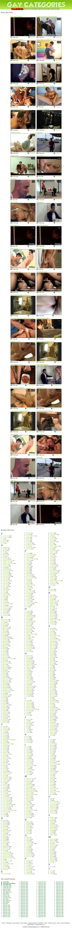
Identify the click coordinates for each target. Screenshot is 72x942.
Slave (51, 674)
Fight (27, 572)
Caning (4, 731)
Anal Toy (4, 585)
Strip (51, 715)
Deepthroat (5, 830)
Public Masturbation (55, 580)
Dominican (5, 849)
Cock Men (6, 882)
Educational (5, 874)
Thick (51, 757)
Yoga (51, 872)
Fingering (28, 575)
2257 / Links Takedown (63, 923)
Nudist (28, 832)
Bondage (4, 696)
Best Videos (16, 923)
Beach (4, 650)
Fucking (28, 603)
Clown (4, 765)
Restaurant (53, 605)
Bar (3, 635)
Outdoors (28, 855)
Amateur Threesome (8, 563)
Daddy (4, 822)
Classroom (5, 758)
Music (27, 817)
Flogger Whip (29, 585)
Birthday (4, 671)
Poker (51, 557)
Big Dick (4, 668)
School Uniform (54, 635)
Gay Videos (6, 893)
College (4, 771)
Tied (51, 768)
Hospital (28, 683)
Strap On (52, 712)
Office (27, 839)
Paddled (28, 861)
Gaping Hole (29, 616)
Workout (52, 858)
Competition (5, 777)
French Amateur (30, 602)
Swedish (52, 729)
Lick (27, 758)
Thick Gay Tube (7, 886)
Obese (28, 837)
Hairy (27, 658)
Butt (3, 718)
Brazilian (4, 707)
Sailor (51, 628)
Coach (4, 768)
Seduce (52, 641)
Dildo (3, 839)
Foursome (29, 599)
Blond (4, 683)
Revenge (52, 608)
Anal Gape (5, 577)
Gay (27, 619)
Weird (51, 848)
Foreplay (28, 596)
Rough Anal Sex (54, 619)
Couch (4, 785)
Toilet (51, 775)
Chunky (4, 751)
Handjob (28, 663)
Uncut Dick (53, 804)
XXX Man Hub (7, 885)
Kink (27, 736)
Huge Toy (28, 689)
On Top (28, 845)
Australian (5, 615)
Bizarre (4, 674)
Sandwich (52, 629)
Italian (27, 715)
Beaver (4, 654)
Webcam (52, 845)
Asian (4, 602)
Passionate (29, 869)
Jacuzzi (28, 719)
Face (27, 553)
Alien (3, 556)
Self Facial (53, 642)
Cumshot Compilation (8, 810)
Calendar (5, 728)
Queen (51, 589)
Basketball (5, 642)
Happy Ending (30, 664)
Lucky (27, 774)
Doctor (4, 845)
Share (51, 653)
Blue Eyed (5, 692)
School (52, 634)
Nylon (27, 833)
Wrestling (52, 861)
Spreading (52, 700)
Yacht (51, 871)
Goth (27, 638)
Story (51, 706)
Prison (51, 575)
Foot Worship (29, 592)
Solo (51, 689)
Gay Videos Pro (7, 892)
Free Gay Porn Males (9, 883)
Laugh (28, 752)
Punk (51, 585)
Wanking (52, 839)
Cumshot (4, 809)
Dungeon (5, 868)
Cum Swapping (6, 806)
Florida (28, 586)
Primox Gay (6, 895)
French (28, 601)
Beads (4, 651)
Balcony (4, 624)
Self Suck (52, 647)
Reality (52, 599)
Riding (51, 611)
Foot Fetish (29, 590)
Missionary (29, 804)
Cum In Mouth (6, 801)
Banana (4, 632)
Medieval (28, 797)
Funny (28, 605)
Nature (28, 822)
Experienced (29, 547)
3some (4, 540)
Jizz (27, 728)
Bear (3, 653)
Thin (51, 758)
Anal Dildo (5, 572)
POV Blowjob (53, 572)
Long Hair (28, 770)
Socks (51, 686)
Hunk (27, 694)
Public (51, 579)
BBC (3, 647)
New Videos (24, 923)
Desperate (5, 835)
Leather (28, 755)
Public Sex (53, 582)
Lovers (28, 772)
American (5, 564)
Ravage (52, 598)
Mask (27, 783)
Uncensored (53, 801)
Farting (28, 563)
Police (51, 559)
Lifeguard (28, 759)
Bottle (4, 702)
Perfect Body (53, 534)
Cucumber (5, 794)
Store (51, 705)
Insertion (28, 705)
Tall (51, 742)
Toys (51, 784)
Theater (52, 755)
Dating (4, 829)
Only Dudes (6, 902)
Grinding (28, 642)
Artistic (4, 601)
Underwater (53, 806)
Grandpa (28, 640)
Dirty (3, 840)
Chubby (4, 749)
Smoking (52, 681)
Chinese (4, 746)
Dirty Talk (5, 842)
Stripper (52, 716)
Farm (27, 562)
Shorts (51, 663)
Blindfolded (5, 681)
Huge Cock (29, 686)
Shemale (52, 657)
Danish (4, 824)
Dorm (3, 850)
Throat (51, 762)
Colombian (5, 774)
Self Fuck (52, 645)
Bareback (5, 637)
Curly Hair (5, 811)
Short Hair (52, 661)
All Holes (4, 557)
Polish (51, 560)
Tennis (51, 752)
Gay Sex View (6, 889)
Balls (3, 631)
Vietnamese (53, 829)
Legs (27, 757)
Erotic (27, 540)
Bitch (3, 673)
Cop (3, 783)
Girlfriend (28, 627)
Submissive (53, 723)
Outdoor (28, 853)
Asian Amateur (6, 603)
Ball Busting (5, 627)
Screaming (53, 638)
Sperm (51, 696)
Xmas (51, 866)
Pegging (28, 872)
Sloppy (52, 677)
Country (4, 787)
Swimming (52, 731)
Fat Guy (28, 566)
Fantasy (28, 560)
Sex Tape (52, 651)
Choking (4, 748)
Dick (3, 837)
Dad (3, 820)
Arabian (4, 593)
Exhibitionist (29, 544)
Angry (4, 588)
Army (3, 598)
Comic (4, 775)
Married (28, 781)
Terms (45, 923)
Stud (51, 719)
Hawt (27, 670)
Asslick (4, 611)
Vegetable (52, 824)
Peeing (28, 871)
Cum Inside (5, 803)
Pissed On (52, 551)
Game (28, 614)
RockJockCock (57, 315)
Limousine (29, 761)
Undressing (53, 809)
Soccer (52, 684)
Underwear (53, 807)
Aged (3, 553)
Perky (51, 536)
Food (27, 589)
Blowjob (4, 687)
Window (52, 855)
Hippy (27, 674)
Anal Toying (5, 586)
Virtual (51, 833)
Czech (4, 816)
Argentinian (5, 595)
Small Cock (53, 680)
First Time (29, 576)
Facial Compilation (31, 559)
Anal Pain (5, 582)
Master (28, 787)
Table (51, 739)
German (28, 624)
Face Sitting (29, 556)
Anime (4, 590)
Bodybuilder (5, 694)
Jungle (28, 732)
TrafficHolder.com (40, 924)
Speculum (52, 694)
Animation (5, 589)
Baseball (4, 640)
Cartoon (4, 733)
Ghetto (28, 625)
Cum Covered (6, 797)
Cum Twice (5, 807)
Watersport (53, 842)
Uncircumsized (54, 803)
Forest (28, 598)
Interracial (29, 707)
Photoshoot (53, 541)
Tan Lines (52, 744)
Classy (4, 759)
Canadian (5, 729)
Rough (51, 618)
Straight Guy (53, 709)
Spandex (52, 690)
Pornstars (40, 923)
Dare (3, 826)
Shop (51, 660)
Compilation (5, 778)
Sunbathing (53, 726)
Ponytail (52, 562)
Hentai (28, 673)
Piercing (52, 547)
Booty (4, 699)
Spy (51, 703)
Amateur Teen (6, 562)
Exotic (28, 546)
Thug (51, 765)
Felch (27, 569)
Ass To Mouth (6, 606)
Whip (51, 850)
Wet (51, 849)
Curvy (4, 813)
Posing (52, 567)
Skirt (51, 671)
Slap (51, 673)
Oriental (28, 852)
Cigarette (5, 752)
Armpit (4, 596)
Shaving (52, 655)
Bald (3, 625)
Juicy (27, 731)
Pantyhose (29, 866)
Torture (52, 781)
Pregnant (52, 573)
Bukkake (4, 712)
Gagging (28, 612)
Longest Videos (32, 923)
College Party (6, 772)
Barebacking (5, 638)
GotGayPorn (58, 37)
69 (3, 543)
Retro (51, 606)
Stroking (52, 718)
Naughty (28, 823)
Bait (3, 622)
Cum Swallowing (7, 804)
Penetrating (29, 874)
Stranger (52, 710)
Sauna (51, 632)
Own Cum (29, 856)
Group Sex (29, 648)
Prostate (52, 577)
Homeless (29, 680)
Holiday (28, 677)
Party (27, 868)
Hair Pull (28, 655)
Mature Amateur (30, 794)
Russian (52, 624)
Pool (51, 563)
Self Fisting (53, 644)
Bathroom (5, 645)
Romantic (52, 616)
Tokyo (51, 777)
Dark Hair (5, 827)
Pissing (52, 553)
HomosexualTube (30, 385)
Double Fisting (6, 855)
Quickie (52, 590)
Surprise (52, 728)
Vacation (52, 817)
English (28, 538)
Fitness (28, 582)
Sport (51, 699)
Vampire (52, 822)
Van (51, 823)
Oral (27, 848)
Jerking (28, 725)
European (28, 543)
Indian (28, 700)
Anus (3, 592)
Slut (51, 679)
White (51, 852)
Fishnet (28, 579)
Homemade (29, 681)
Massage (28, 784)
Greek (28, 641)
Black (3, 676)
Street (51, 713)
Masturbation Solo (31, 791)
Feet (27, 567)
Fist (27, 580)
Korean (28, 742)
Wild (51, 853)
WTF (51, 862)
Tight (51, 770)
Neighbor (28, 824)
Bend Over (5, 661)
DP (3, 859)
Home (27, 679)
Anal (3, 567)
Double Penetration (7, 858)
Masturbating (29, 790)
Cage (3, 726)
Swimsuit (52, 732)
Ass (3, 605)
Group (28, 645)
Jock (27, 729)
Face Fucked (29, 554)
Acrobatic (5, 547)
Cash (3, 735)
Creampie (5, 791)
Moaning (28, 806)
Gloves (28, 632)
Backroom (5, 619)
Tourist (51, 783)
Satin (51, 631)
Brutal (4, 710)
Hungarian (29, 693)
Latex (27, 748)
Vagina (51, 820)
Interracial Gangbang (32, 709)
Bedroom (5, 657)
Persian (52, 537)
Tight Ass (52, 771)
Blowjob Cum (6, 689)
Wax (51, 843)
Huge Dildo (29, 687)
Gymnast (28, 651)
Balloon (4, 629)
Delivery (4, 832)
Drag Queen (5, 861)
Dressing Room (6, 863)
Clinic (3, 762)
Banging (4, 634)
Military (28, 800)
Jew (27, 726)
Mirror (27, 803)
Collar (4, 770)
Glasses (28, 629)
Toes (51, 774)
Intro (27, 712)
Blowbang (5, 686)
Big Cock (4, 667)
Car (3, 732)
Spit (51, 697)
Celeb (4, 741)
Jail (27, 720)
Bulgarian (5, 713)
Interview (28, 710)
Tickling (52, 767)
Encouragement (30, 536)
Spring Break (53, 702)
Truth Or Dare (53, 791)
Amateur (4, 559)
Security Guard (54, 640)
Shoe (51, 658)
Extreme (28, 549)
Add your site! (6, 906)
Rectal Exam (53, 601)
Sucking (52, 725)
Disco (4, 843)
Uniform (52, 810)
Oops (27, 846)
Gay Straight (29, 621)
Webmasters (30, 924)
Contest (4, 781)
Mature (28, 793)
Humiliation (29, 690)
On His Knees (30, 843)
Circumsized (5, 754)
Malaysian (29, 780)
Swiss (51, 735)
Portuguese (53, 566)
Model (28, 807)
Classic (4, 757)
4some (4, 541)
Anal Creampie (6, 570)
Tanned (52, 745)
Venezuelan (53, 826)
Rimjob (52, 612)
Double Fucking (6, 856)
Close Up (5, 764)
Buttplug (4, 722)
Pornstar (52, 564)
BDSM (4, 648)
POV (51, 569)
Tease (51, 749)
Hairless (28, 657)
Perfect (52, 533)
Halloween (29, 660)
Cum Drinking (6, 798)
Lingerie (28, 762)
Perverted (52, 538)
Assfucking (5, 608)
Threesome (53, 761)
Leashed (28, 754)
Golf (27, 635)
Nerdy (27, 826)
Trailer (51, 785)
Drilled (4, 865)
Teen (51, 751)
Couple (4, 788)
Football (28, 593)
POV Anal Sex (54, 570)
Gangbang (29, 615)
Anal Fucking (6, 576)
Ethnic (28, 541)
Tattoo (51, 746)
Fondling (28, 588)
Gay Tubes (6, 899)
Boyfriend (5, 705)
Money (28, 809)
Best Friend (5, 663)
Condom (4, 780)
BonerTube (32, 37)
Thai (51, 754)
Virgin (51, 832)
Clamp (4, 755)
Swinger (52, 733)
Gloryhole (28, 631)
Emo (27, 534)
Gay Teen (28, 622)
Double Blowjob (6, 853)
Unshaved (52, 813)
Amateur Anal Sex (7, 560)
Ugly (51, 798)
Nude (27, 830)
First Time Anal (30, 577)
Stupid (51, 722)
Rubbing (52, 622)
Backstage (5, 621)
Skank (51, 668)
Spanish (52, 692)
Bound (4, 703)
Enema (28, 537)
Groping (28, 644)
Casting (4, 736)
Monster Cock (30, 810)
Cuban (4, 793)
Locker (28, 767)
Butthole (4, 720)
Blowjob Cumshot (7, 690)
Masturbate (29, 788)
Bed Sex (4, 655)
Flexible (28, 583)
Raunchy (52, 596)
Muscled (28, 816)
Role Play (52, 615)
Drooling (4, 866)
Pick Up (52, 544)
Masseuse (29, 785)
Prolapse (52, 576)
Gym (27, 650)
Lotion (28, 771)
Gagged (28, 611)
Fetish (28, 570)
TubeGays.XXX (7, 887)
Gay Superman (7, 900)
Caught (4, 738)
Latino (28, 751)
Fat (27, 564)
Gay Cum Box (6, 890)
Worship (52, 859)
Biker (3, 670)
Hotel (27, 684)
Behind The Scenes (7, 658)
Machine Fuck (30, 778)
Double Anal (5, 852)
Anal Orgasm (6, 580)
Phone (51, 540)
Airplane (4, 554)
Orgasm (28, 849)
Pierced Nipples (54, 546)
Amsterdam (5, 566)
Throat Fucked (54, 764)
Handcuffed (29, 661)
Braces (4, 706)
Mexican (28, 798)
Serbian (52, 650)
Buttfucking (5, 719)
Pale (27, 865)
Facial (27, 557)
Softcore (52, 687)
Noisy (27, 829)
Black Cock (5, 679)
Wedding (52, 846)
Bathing (4, 644)
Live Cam (28, 764)
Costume (4, 784)
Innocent (28, 703)
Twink (51, 794)
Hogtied (28, 676)
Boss (3, 700)
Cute (3, 814)
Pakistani (28, 863)
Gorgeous (29, 637)
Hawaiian (28, 668)
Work (51, 856)
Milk (27, 801)
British (4, 709)
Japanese (28, 722)
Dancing (4, 823)
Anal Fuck (5, 575)
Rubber (52, 621)
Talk (51, 741)
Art (3, 599)
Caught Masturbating (8, 739)
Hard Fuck (29, 666)
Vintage (52, 830)
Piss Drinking (53, 550)
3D (3, 538)
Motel (27, 811)
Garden (28, 618)
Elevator (28, 533)
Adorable (4, 549)
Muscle (28, 814)
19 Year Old (5, 537)
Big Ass (4, 666)
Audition (4, 614)
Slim (51, 676)
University (52, 811)
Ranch (51, 595)
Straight (52, 707)
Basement (5, 641)
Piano (51, 543)
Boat (3, 693)
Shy (51, 666)
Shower (52, 664)
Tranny (52, 787)
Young (51, 874)
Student (52, 720)
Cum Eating (5, 800)
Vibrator (52, 827)
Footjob (28, 595)
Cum (3, 796)
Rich (51, 609)
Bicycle (4, 664)
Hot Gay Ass (6, 896)
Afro (3, 551)
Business (5, 716)
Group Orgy (29, 647)
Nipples (28, 827)
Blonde (4, 684)
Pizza (51, 554)
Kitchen (28, 741)
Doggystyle (5, 846)
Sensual (52, 648)
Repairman (53, 603)
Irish (27, 713)
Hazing (28, 671)
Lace (27, 746)
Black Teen (5, 680)
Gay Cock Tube (7, 898)
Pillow (51, 549)
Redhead (52, 602)
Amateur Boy (6, 905)
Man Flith (5, 903)
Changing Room (6, 744)
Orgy (27, 850)
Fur (27, 606)
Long (27, 768)
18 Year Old (5, 536)
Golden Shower (30, 634)
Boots (4, 697)
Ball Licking (5, 628)
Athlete (4, 612)
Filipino (28, 573)
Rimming (52, 614)
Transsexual (53, 788)
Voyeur (52, 835)
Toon (51, 780)
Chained (4, 742)
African (4, 550)
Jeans (27, 723)
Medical (28, 796)
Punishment (53, 583)
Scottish (52, 637)
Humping (28, 692)
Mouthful (28, 813)
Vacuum (52, 819)
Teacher (52, 748)
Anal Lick (5, 579)
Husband (28, 696)
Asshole (4, 609)
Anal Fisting (5, 573)
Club (3, 767)
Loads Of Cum (30, 765)
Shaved (52, 654)
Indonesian (29, 702)
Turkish (52, 793)
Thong (51, 759)
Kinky (27, 738)
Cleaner (4, 761)
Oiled (27, 840)
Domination (5, 848)
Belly (3, 660)
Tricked (52, 790)
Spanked (52, 693)
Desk (3, 833)
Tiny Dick (52, 772)
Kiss (27, 739)
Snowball (52, 683)
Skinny (51, 670)
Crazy (4, 790)
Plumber (52, 556)
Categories (9, 923)
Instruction (29, 706)
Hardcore (28, 667)
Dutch (4, 869)
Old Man (28, 842)
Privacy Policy (52, 923)
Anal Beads (5, 569)
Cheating (4, 745)
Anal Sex (4, 583)
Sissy (51, 667)
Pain (27, 862)
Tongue (52, 778)
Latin (27, 749)
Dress (4, 862)
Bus (3, 715)
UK (51, 800)
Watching (52, 840)
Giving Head (29, 628)
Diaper (4, 836)
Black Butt (5, 677)
